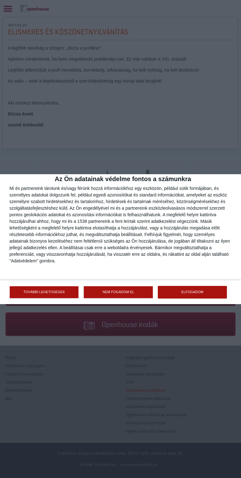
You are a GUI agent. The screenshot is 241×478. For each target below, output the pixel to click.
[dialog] (120, 239)
